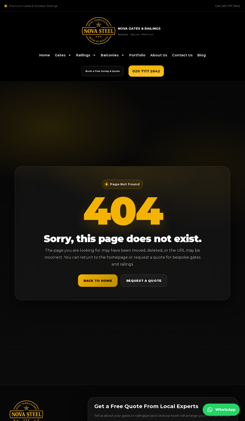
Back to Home (98, 280)
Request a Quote (143, 280)
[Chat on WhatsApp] (221, 410)
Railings (86, 55)
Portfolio (137, 55)
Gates (63, 55)
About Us (158, 55)
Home (44, 55)
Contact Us (182, 55)
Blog (201, 55)
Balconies (112, 55)
